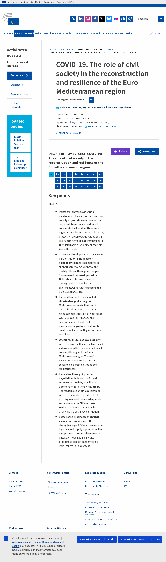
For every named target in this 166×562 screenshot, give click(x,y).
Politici (38, 33)
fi (94, 186)
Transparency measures (96, 502)
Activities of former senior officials (101, 519)
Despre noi (8, 33)
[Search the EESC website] (53, 19)
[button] (147, 151)
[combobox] (149, 19)
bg (57, 174)
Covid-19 (77, 133)
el (94, 174)
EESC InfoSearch (57, 493)
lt (88, 180)
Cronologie (17, 85)
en (100, 174)
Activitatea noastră (24, 33)
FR (91, 99)
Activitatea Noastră (65, 50)
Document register (58, 482)
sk (82, 186)
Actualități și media (61, 33)
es (63, 174)
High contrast (123, 19)
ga (63, 180)
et (88, 174)
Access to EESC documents (98, 507)
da (76, 174)
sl (88, 186)
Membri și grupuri (91, 33)
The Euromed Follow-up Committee (20, 162)
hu (94, 180)
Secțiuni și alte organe (112, 33)
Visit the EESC (15, 486)
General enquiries (17, 491)
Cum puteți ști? (66, 2)
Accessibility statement (96, 524)
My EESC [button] (159, 33)
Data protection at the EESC (98, 481)
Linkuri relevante (16, 105)
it (76, 180)
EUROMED (63, 133)
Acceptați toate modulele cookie (96, 539)
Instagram (88, 19)
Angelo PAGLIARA (78, 122)
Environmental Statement (97, 486)
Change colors (130, 19)
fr (57, 180)
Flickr (116, 19)
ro (76, 186)
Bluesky (109, 19)
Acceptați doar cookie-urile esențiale (140, 539)
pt (70, 186)
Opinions (111, 50)
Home (51, 50)
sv (100, 186)
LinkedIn (81, 19)
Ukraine (128, 33)
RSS (125, 486)
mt (100, 180)
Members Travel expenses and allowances (99, 513)
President (77, 33)
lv (82, 180)
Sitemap (127, 481)
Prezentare (17, 75)
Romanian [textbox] (142, 19)
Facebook (95, 19)
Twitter (102, 19)
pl (64, 186)
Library (50, 487)
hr (70, 180)
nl (57, 186)
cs (70, 174)
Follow (123, 151)
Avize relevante (19, 94)
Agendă (47, 33)
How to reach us (16, 481)
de (82, 174)
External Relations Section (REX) (19, 142)
